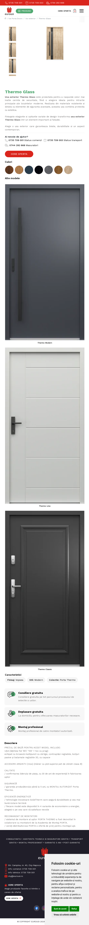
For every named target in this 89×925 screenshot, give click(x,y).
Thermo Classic (45, 669)
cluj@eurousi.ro (13, 876)
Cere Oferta (19, 154)
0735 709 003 (34, 3)
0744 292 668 (55, 3)
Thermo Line (45, 506)
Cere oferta (13, 898)
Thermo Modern (44, 343)
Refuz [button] (74, 909)
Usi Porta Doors (15, 19)
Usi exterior (30, 19)
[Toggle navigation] (24, 11)
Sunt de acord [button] (60, 909)
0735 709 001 (13, 3)
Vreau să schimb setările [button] (65, 915)
